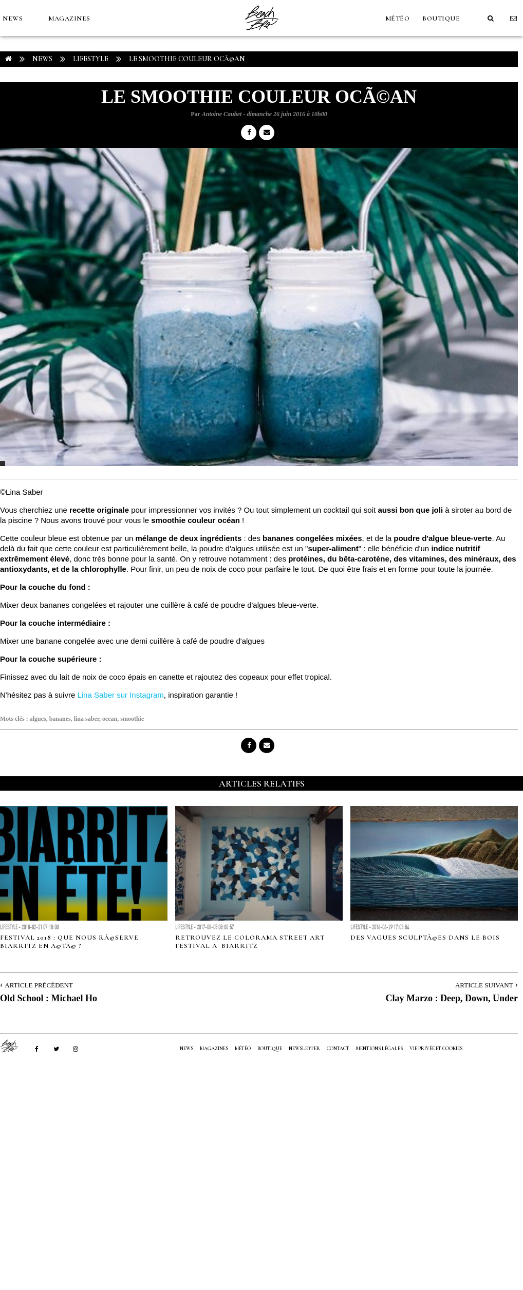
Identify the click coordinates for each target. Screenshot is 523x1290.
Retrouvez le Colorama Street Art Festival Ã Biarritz (250, 941)
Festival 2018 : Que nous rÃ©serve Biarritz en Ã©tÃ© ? (69, 941)
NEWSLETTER (304, 1048)
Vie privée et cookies (435, 1048)
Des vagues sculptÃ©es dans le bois (425, 937)
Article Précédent (38, 985)
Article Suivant (484, 985)
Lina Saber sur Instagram (120, 694)
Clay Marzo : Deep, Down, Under (452, 998)
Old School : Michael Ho (48, 998)
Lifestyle (90, 58)
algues (38, 718)
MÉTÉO (397, 18)
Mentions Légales (379, 1048)
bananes (60, 718)
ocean (109, 718)
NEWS (13, 18)
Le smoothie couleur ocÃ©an (187, 58)
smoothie (132, 718)
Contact (338, 1048)
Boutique (441, 18)
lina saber (86, 718)
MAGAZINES (69, 18)
